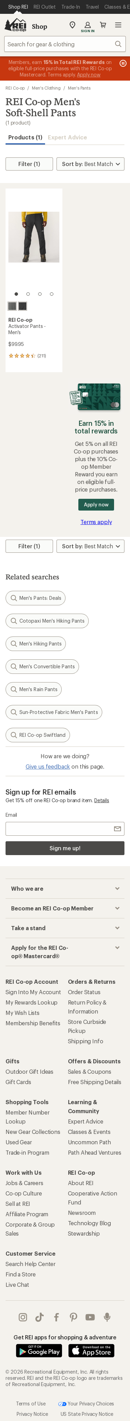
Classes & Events (89, 1131)
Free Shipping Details (95, 1082)
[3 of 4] (40, 294)
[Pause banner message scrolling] (122, 63)
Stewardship (84, 1233)
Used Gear (19, 1142)
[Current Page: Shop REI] (18, 7)
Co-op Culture (24, 1193)
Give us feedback (48, 766)
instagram (22, 1317)
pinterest (73, 1317)
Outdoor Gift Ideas (29, 1071)
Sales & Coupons (90, 1071)
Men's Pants (79, 87)
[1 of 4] (16, 294)
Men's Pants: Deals (35, 598)
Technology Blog (89, 1223)
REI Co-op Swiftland (38, 735)
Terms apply (96, 522)
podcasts (107, 1317)
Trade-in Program (27, 1152)
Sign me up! (65, 848)
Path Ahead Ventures (94, 1152)
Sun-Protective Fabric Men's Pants (54, 712)
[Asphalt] (12, 306)
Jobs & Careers (24, 1183)
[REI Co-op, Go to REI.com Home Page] (15, 25)
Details (101, 800)
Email (11, 815)
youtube (90, 1317)
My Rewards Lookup (32, 1002)
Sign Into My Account (33, 992)
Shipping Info (85, 1041)
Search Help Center (30, 1263)
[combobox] (65, 44)
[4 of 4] (52, 294)
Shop (39, 26)
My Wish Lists (23, 1012)
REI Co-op (15, 87)
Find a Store (21, 1274)
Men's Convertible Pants (42, 666)
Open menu (118, 25)
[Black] (22, 306)
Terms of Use (31, 1403)
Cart (103, 25)
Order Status (84, 992)
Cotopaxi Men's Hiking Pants (47, 621)
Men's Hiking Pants (36, 644)
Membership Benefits (33, 1023)
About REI (81, 1183)
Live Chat (17, 1284)
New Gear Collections (33, 1131)
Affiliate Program (27, 1214)
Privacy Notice (32, 1414)
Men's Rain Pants (34, 689)
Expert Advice (67, 137)
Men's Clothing (46, 87)
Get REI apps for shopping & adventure (65, 1337)
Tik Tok (39, 1317)
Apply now (96, 504)
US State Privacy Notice (87, 1414)
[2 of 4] (28, 294)
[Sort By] (90, 164)
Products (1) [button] (25, 137)
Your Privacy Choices (86, 1404)
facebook (56, 1317)
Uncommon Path (89, 1142)
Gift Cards (18, 1082)
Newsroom (82, 1212)
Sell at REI (18, 1203)
